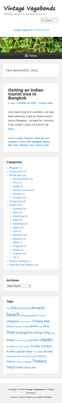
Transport (17, 197)
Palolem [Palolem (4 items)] (42, 356)
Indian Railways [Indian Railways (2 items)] (21, 340)
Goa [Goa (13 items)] (11, 332)
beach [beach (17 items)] (13, 314)
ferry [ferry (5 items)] (46, 326)
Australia (17, 208)
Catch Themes (44, 397)
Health (16, 186)
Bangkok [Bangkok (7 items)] (38, 308)
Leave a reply (46, 103)
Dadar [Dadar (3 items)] (26, 326)
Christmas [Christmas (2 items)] (18, 327)
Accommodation (21, 179)
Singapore (18, 246)
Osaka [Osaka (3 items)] (33, 356)
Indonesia (18, 223)
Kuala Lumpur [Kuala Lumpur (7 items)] (41, 346)
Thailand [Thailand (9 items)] (39, 361)
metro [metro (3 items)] (40, 351)
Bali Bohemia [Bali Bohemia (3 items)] (24, 308)
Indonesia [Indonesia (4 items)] (33, 340)
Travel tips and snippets (21, 264)
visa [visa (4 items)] (33, 367)
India (20, 138)
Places (12, 205)
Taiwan (16, 250)
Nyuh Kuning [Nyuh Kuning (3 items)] (23, 356)
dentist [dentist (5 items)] (33, 326)
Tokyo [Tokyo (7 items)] (11, 367)
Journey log (15, 171)
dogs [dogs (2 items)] (40, 327)
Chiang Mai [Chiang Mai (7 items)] (41, 321)
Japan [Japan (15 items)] (46, 339)
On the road (15, 175)
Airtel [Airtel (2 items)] (9, 308)
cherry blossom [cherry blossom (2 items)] (26, 322)
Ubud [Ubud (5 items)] (27, 367)
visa (31, 145)
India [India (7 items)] (10, 340)
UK (14, 257)
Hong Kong (18, 216)
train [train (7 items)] (19, 367)
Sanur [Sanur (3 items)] (19, 362)
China (16, 212)
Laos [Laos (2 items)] (35, 352)
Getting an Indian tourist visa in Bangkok (25, 94)
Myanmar (17, 238)
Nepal (16, 242)
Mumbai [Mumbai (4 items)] (48, 351)
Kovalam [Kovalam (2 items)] (26, 347)
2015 (46, 30)
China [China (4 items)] (10, 326)
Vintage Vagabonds (23, 30)
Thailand (28, 138)
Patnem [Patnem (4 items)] (11, 361)
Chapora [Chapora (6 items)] (13, 321)
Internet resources (22, 190)
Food (15, 182)
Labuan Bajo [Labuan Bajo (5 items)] (24, 351)
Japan (16, 227)
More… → (14, 129)
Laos (15, 231)
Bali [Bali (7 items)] (14, 308)
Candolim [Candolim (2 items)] (42, 316)
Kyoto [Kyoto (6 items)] (11, 351)
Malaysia (17, 235)
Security (17, 193)
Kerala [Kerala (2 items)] (20, 347)
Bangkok (36, 141)
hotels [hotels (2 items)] (53, 333)
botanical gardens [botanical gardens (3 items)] (29, 315)
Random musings (18, 261)
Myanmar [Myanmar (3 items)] (11, 356)
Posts (38, 30)
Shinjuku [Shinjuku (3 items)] (27, 362)
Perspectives (15, 201)
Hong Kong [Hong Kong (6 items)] (42, 332)
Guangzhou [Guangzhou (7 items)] (24, 332)
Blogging (13, 167)
